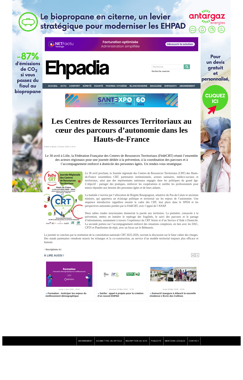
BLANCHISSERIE (139, 86)
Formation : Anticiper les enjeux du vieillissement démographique (65, 295)
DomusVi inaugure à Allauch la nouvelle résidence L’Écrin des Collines (173, 295)
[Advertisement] (121, 319)
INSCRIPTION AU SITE (135, 341)
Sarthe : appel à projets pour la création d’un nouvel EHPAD (120, 295)
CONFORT (74, 86)
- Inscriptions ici (53, 249)
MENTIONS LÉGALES (174, 341)
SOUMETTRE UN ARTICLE (106, 341)
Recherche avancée (161, 71)
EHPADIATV (170, 86)
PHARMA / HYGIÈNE (117, 86)
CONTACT (193, 341)
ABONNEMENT (187, 86)
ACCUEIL (53, 86)
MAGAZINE (156, 86)
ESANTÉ (99, 86)
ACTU (63, 86)
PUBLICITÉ (155, 341)
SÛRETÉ (87, 86)
